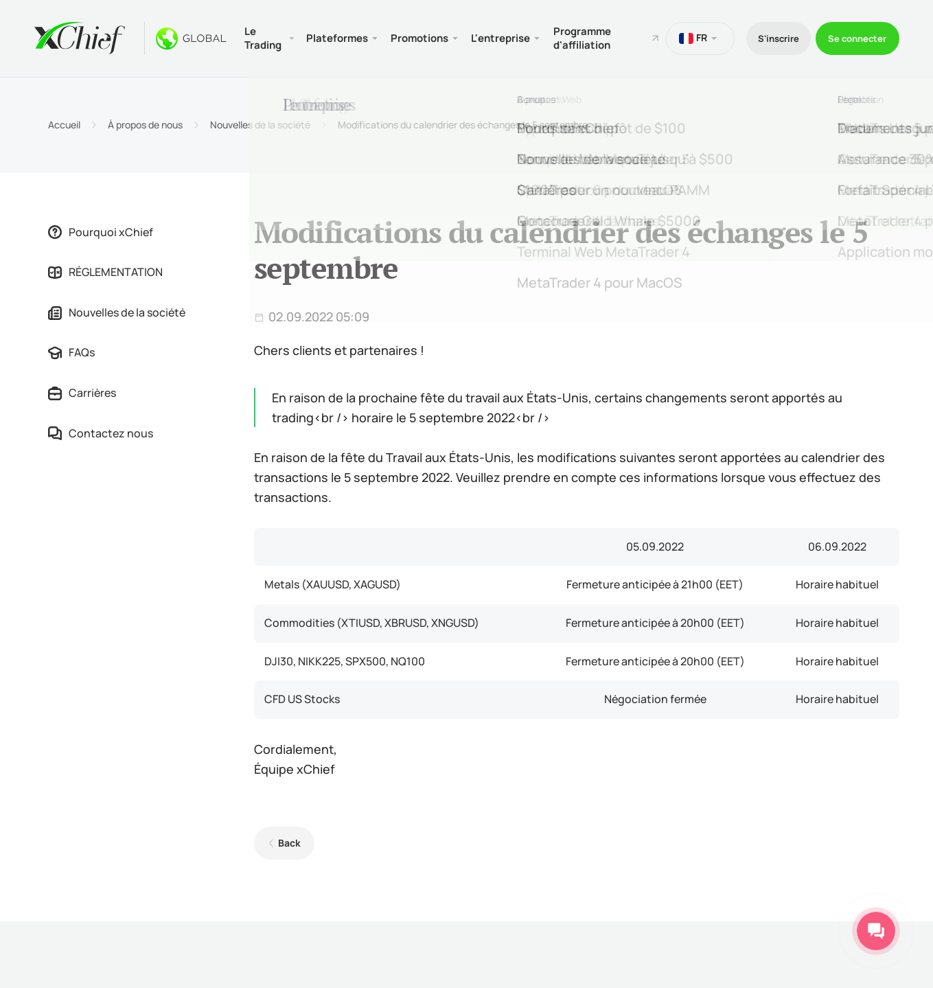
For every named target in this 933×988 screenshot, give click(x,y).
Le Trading (265, 37)
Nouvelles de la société (260, 123)
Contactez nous (100, 430)
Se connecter (853, 36)
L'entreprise (510, 37)
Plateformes (340, 37)
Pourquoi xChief (100, 229)
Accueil (64, 123)
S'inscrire (764, 36)
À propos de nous (145, 123)
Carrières (82, 390)
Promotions (426, 37)
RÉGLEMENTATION (105, 269)
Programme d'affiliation (595, 37)
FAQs (71, 350)
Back (287, 840)
